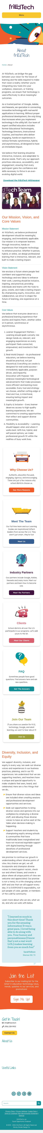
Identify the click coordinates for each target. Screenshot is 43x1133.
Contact (5, 1072)
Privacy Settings (21, 1111)
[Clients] (21, 611)
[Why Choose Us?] (21, 457)
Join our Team (8, 1086)
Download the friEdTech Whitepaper (21, 180)
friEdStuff (6, 1082)
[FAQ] (21, 659)
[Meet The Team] (21, 509)
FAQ (4, 1075)
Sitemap (21, 1116)
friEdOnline (7, 1079)
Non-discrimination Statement (28, 1113)
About (5, 1049)
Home (4, 1045)
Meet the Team (9, 1052)
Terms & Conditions (11, 1113)
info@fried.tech (10, 1023)
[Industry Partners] (21, 560)
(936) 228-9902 (10, 1026)
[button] (22, 198)
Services (6, 1056)
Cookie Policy (32, 1111)
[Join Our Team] (21, 707)
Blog (4, 1059)
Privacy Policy (10, 1111)
